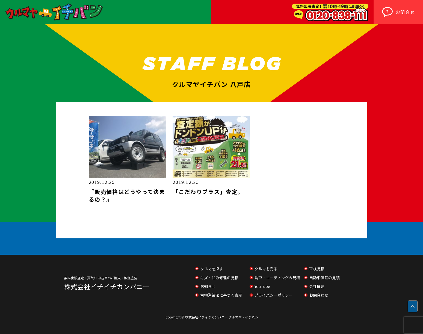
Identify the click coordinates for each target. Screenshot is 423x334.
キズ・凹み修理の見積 (219, 277)
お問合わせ (318, 295)
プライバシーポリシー (274, 295)
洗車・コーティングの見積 (277, 277)
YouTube (262, 286)
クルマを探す (211, 268)
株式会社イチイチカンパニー (106, 287)
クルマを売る (266, 268)
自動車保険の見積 (324, 277)
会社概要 (316, 286)
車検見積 (316, 268)
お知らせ (207, 286)
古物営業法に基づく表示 (221, 295)
